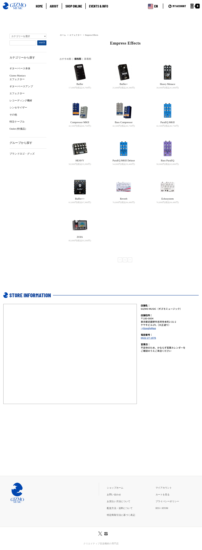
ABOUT (54, 6)
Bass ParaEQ (167, 160)
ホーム (63, 35)
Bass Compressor (124, 122)
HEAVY (80, 160)
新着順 (87, 59)
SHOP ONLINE (73, 6)
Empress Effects (91, 35)
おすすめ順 (65, 59)
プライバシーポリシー (167, 501)
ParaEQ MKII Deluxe (123, 160)
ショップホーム (115, 488)
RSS (158, 508)
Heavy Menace (167, 84)
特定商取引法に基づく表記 (121, 515)
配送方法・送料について (120, 508)
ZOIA (80, 237)
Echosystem (167, 198)
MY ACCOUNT (177, 6)
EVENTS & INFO (98, 6)
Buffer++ (80, 198)
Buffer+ (124, 84)
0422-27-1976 (148, 337)
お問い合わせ (114, 494)
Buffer (80, 84)
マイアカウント (164, 488)
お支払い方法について (118, 501)
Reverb (123, 198)
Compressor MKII (79, 122)
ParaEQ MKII (167, 122)
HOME (39, 6)
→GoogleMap (148, 328)
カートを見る (163, 494)
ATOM (164, 508)
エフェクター (75, 35)
